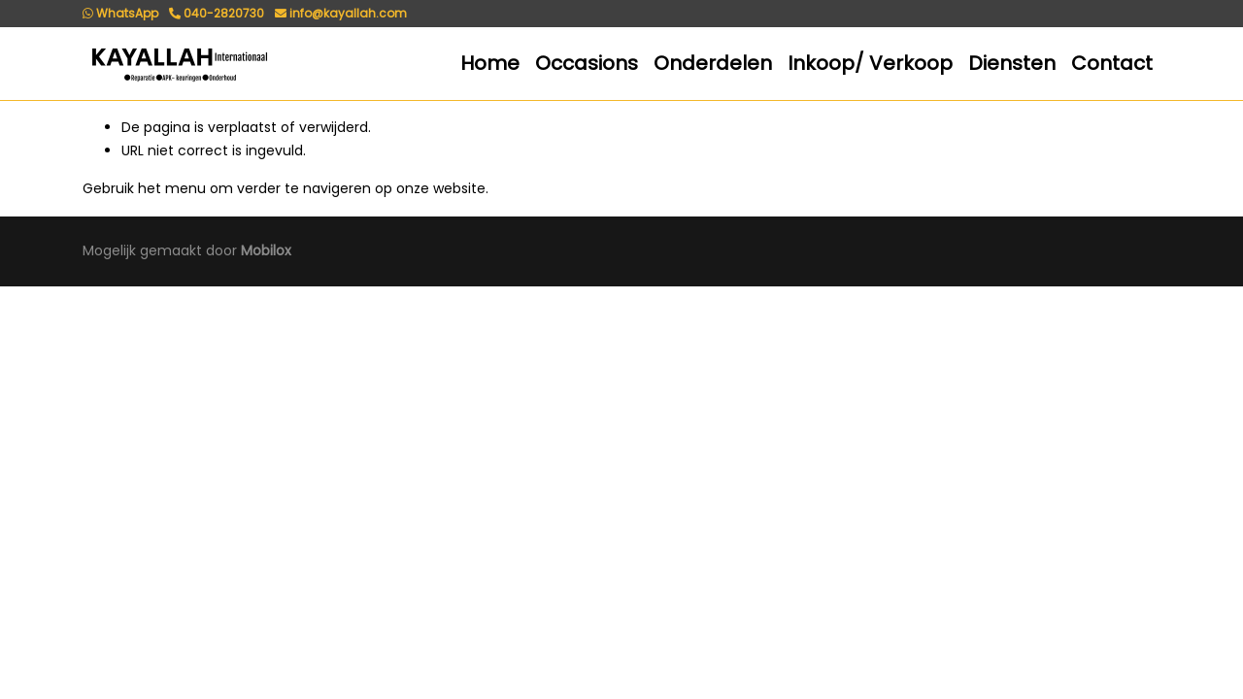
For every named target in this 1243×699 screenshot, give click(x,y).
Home (490, 63)
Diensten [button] (1012, 63)
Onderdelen (713, 63)
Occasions (586, 63)
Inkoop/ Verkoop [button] (870, 63)
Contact (1112, 63)
